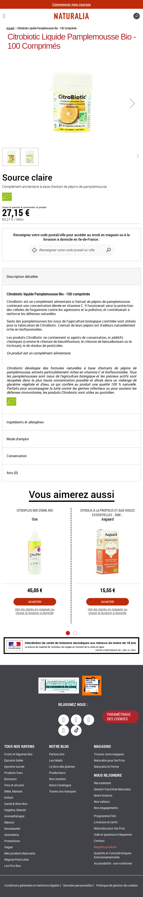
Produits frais (13, 773)
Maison (9, 822)
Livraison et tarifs (106, 822)
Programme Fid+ (105, 816)
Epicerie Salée (13, 760)
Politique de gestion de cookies (117, 885)
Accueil (10, 28)
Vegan (8, 847)
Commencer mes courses (71, 4)
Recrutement (102, 783)
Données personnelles (77, 885)
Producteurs (57, 773)
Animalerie (11, 835)
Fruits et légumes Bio (18, 754)
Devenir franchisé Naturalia (112, 789)
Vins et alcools (14, 785)
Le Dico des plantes (62, 767)
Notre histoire (103, 795)
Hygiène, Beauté (15, 810)
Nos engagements (106, 808)
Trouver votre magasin (109, 754)
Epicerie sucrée (14, 767)
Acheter (34, 602)
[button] (132, 103)
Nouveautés (12, 829)
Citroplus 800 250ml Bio (35, 510)
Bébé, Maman (13, 791)
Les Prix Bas (12, 866)
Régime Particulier (16, 860)
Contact (99, 841)
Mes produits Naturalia (19, 853)
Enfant (8, 798)
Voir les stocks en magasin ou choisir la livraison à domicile (34, 611)
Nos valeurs (102, 802)
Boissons (10, 779)
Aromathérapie (14, 816)
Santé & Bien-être (15, 804)
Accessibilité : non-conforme (113, 863)
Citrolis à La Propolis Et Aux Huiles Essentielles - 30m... (107, 512)
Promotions (12, 841)
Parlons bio (56, 754)
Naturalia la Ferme (106, 767)
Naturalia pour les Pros (109, 760)
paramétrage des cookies (119, 717)
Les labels (56, 760)
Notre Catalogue (60, 785)
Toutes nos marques (62, 791)
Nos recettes (57, 779)
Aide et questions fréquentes (113, 835)
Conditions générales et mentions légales (31, 885)
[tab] (71, 276)
